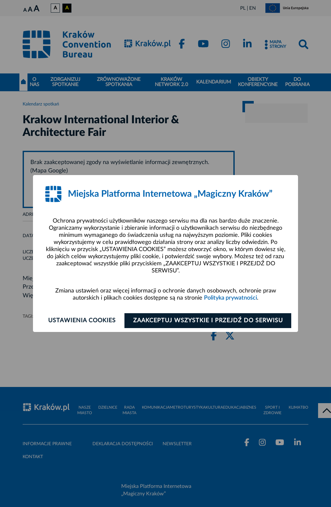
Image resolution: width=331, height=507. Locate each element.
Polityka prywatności (230, 298)
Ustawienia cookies (82, 321)
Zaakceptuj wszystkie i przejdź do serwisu (208, 321)
